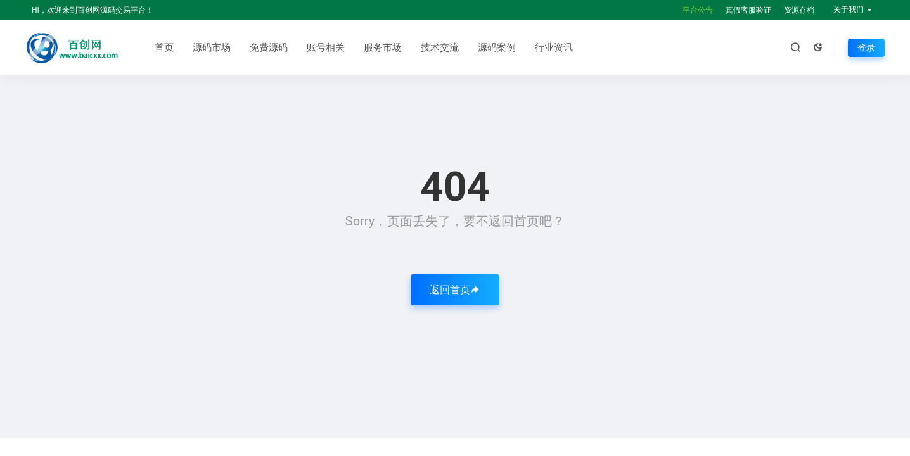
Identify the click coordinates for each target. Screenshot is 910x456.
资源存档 (799, 10)
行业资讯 (554, 47)
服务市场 (383, 47)
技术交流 (440, 47)
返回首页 (455, 290)
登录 (866, 47)
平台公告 (697, 10)
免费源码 (269, 47)
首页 (164, 47)
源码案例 (497, 47)
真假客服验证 (748, 10)
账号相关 (326, 47)
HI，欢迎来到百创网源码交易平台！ (92, 10)
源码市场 (212, 47)
